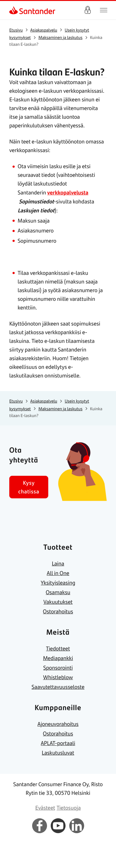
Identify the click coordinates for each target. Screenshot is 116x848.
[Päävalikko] (103, 10)
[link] (14, 10)
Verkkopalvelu (87, 10)
